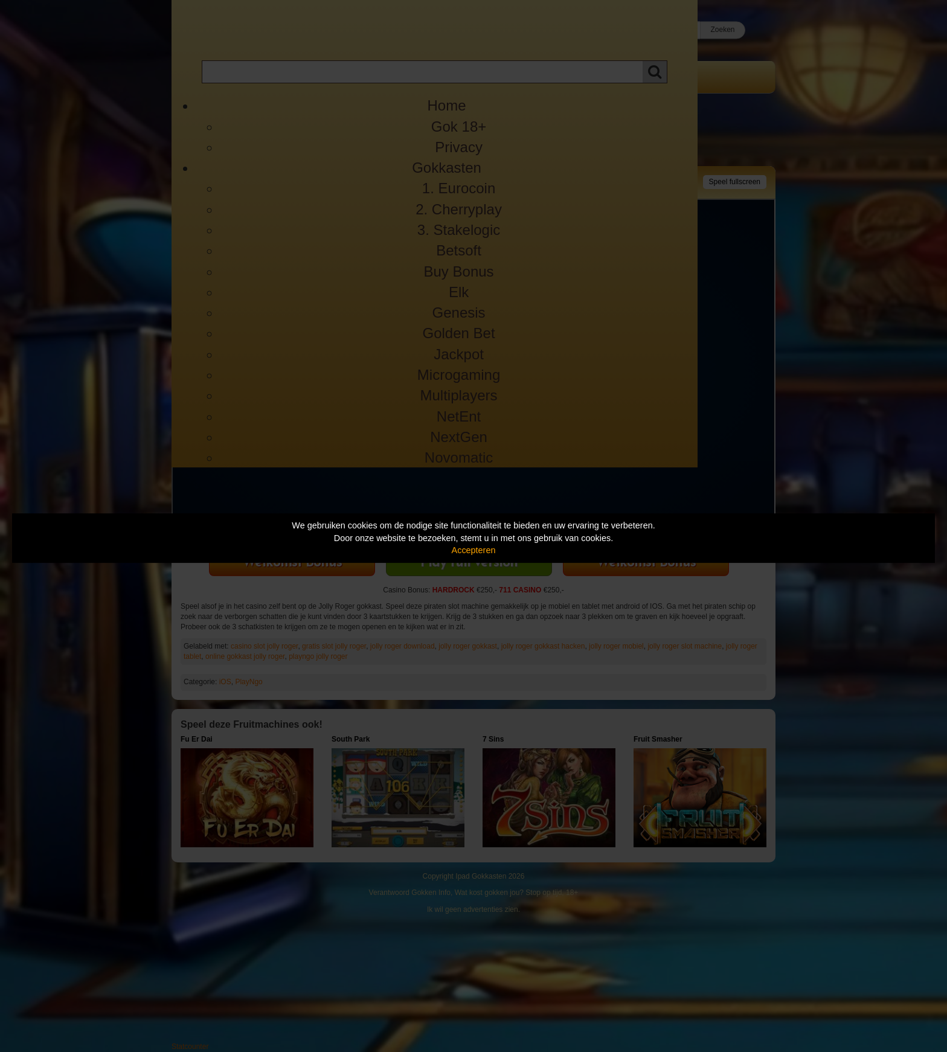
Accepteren (474, 550)
